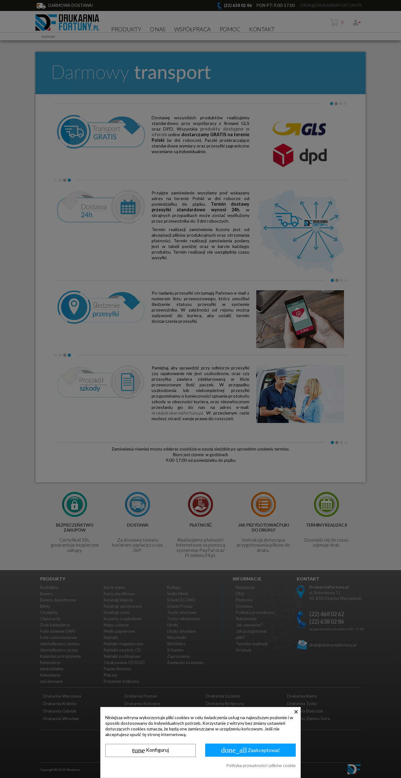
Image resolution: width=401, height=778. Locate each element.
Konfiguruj (150, 750)
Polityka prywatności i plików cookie (261, 765)
